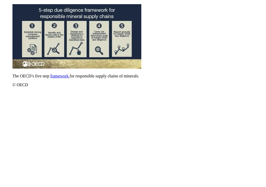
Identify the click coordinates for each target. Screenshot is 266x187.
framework (60, 76)
